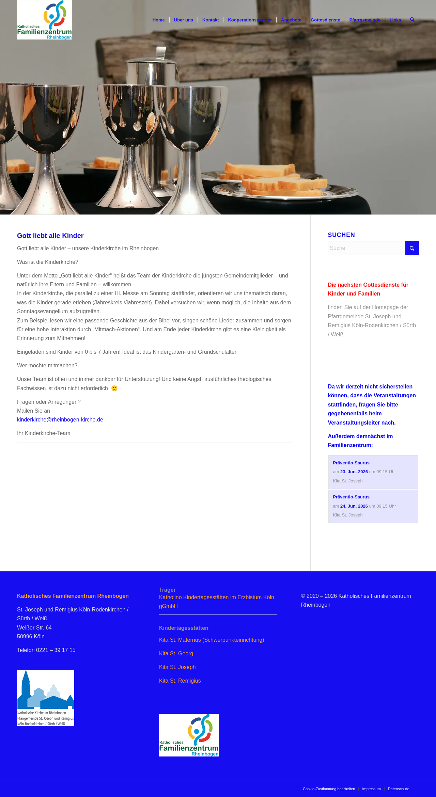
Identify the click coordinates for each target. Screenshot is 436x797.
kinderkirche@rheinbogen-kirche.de (60, 420)
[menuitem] (158, 20)
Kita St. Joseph (177, 667)
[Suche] (412, 20)
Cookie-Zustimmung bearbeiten (329, 789)
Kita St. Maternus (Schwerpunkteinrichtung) (211, 640)
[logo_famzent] (44, 20)
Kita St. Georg (176, 653)
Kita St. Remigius (180, 681)
